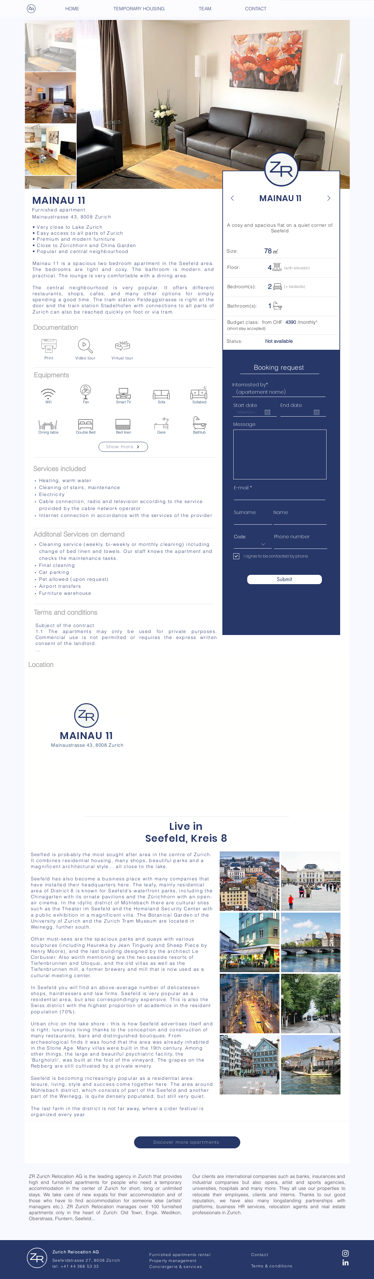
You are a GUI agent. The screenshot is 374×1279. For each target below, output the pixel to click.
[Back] (236, 198)
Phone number (292, 536)
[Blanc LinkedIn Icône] (345, 1262)
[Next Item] (338, 104)
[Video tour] (85, 349)
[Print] (49, 349)
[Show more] (123, 447)
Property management (173, 1260)
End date (291, 405)
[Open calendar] (267, 412)
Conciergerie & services (175, 1266)
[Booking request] (279, 367)
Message (244, 424)
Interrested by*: (250, 384)
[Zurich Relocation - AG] (37, 1258)
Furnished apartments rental (180, 1254)
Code (240, 536)
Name (280, 512)
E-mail (241, 487)
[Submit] (284, 579)
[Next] (325, 198)
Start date (245, 405)
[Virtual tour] (122, 349)
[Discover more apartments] (187, 1142)
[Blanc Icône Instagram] (345, 1253)
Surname (245, 512)
